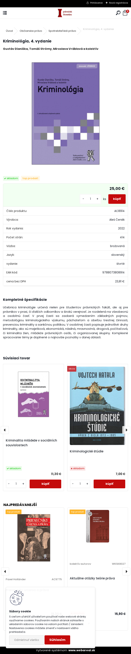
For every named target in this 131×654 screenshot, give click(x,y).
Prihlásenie (96, 2)
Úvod (9, 31)
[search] (118, 13)
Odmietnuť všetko (26, 640)
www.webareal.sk (81, 650)
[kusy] (90, 198)
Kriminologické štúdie (86, 451)
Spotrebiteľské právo (62, 31)
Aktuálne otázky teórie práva (92, 578)
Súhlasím (57, 640)
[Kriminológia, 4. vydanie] (65, 113)
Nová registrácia (118, 2)
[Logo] (65, 13)
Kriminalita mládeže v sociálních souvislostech (31, 442)
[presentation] (5, 430)
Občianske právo (31, 31)
